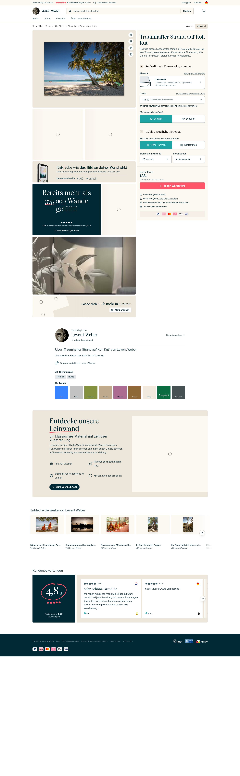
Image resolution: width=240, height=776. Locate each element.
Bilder (35, 18)
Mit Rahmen (188, 144)
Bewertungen (73, 2)
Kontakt (197, 2)
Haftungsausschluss (70, 641)
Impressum (128, 641)
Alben (47, 18)
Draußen (188, 118)
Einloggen (186, 2)
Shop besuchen (175, 335)
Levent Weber (45, 11)
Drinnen (156, 118)
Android (91, 178)
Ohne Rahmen (156, 144)
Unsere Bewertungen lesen (67, 230)
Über (81, 18)
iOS (79, 178)
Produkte (60, 18)
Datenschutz (115, 641)
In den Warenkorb (172, 186)
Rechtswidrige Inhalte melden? (94, 641)
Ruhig (71, 376)
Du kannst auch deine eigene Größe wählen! (168, 106)
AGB (58, 641)
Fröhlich (60, 376)
